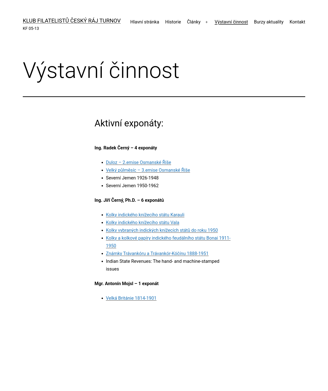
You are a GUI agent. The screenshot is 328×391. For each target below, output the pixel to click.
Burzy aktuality (269, 22)
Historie (173, 22)
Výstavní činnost (231, 22)
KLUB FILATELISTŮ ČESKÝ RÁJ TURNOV (72, 21)
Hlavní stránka (144, 22)
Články (193, 22)
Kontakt (297, 22)
